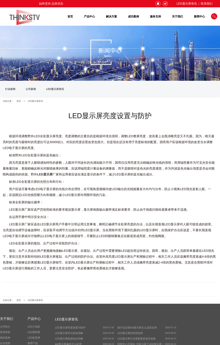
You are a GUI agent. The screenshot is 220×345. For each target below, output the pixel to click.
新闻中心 (199, 16)
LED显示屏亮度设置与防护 (70, 327)
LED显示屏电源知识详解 (69, 338)
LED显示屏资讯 (187, 3)
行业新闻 (10, 89)
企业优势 (5, 343)
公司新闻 (31, 89)
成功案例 (133, 16)
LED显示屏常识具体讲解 (69, 333)
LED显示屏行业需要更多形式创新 (136, 338)
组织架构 (5, 337)
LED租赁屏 (33, 337)
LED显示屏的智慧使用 (130, 333)
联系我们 (206, 3)
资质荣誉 (5, 332)
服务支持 (155, 16)
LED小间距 (33, 326)
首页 (70, 16)
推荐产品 (32, 343)
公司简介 (5, 326)
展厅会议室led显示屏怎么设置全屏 (137, 327)
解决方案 (111, 16)
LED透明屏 (33, 332)
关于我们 (177, 16)
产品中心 (89, 16)
